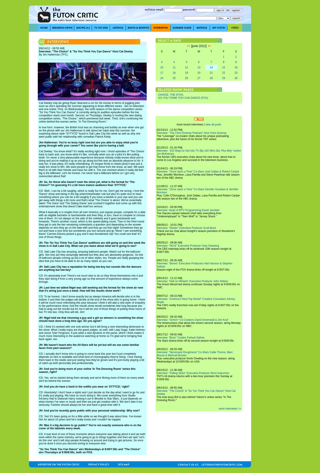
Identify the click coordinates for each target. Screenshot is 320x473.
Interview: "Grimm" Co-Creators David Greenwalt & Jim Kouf (192, 319)
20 (198, 72)
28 (211, 78)
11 (174, 67)
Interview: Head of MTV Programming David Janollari (188, 210)
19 (186, 72)
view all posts (213, 124)
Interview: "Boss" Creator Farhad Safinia (180, 337)
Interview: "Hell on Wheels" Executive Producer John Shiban (192, 281)
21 (211, 72)
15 (223, 67)
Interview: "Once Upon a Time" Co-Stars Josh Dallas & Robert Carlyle (198, 171)
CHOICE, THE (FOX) (170, 94)
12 (186, 67)
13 (198, 67)
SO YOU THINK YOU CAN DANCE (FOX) (183, 97)
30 (235, 78)
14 (211, 67)
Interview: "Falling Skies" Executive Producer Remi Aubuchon (193, 373)
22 (223, 72)
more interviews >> (230, 408)
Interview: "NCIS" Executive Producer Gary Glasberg (188, 245)
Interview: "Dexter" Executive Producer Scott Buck (186, 228)
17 (161, 72)
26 (186, 78)
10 (161, 67)
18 (174, 72)
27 (198, 78)
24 (161, 78)
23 (235, 72)
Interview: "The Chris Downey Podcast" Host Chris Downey (192, 133)
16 (235, 67)
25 (174, 78)
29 (223, 78)
